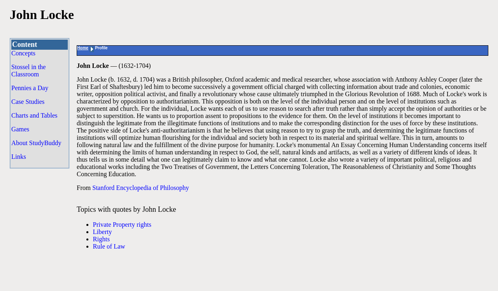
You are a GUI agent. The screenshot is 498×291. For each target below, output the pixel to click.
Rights (101, 239)
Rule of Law (109, 246)
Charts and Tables (34, 115)
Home (82, 48)
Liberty (102, 231)
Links (18, 156)
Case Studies (27, 101)
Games (20, 129)
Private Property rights (122, 224)
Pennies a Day (29, 87)
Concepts (23, 53)
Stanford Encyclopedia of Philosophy (140, 187)
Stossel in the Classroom (28, 70)
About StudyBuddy (36, 142)
